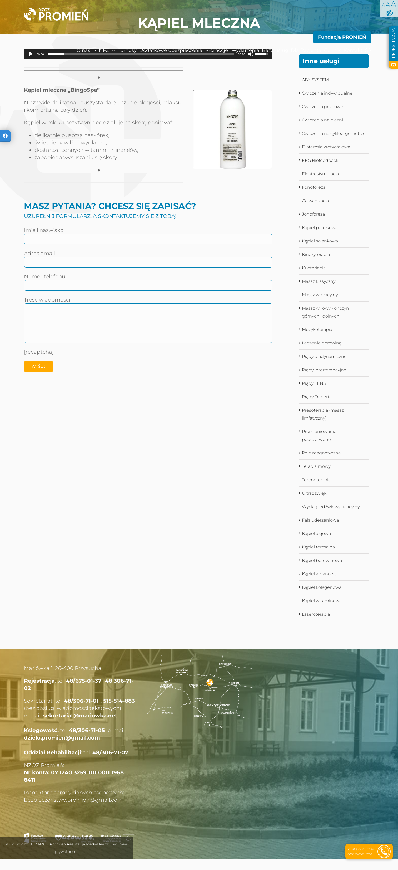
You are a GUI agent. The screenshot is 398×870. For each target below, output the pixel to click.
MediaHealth (97, 844)
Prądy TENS (314, 383)
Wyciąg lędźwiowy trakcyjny (331, 506)
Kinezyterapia (316, 254)
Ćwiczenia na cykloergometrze (334, 133)
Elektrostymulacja (320, 173)
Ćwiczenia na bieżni (322, 120)
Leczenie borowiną (321, 343)
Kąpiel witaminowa (322, 600)
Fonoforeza (313, 187)
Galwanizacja (315, 200)
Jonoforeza (313, 214)
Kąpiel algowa (316, 533)
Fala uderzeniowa (320, 520)
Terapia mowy (316, 466)
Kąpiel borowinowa (322, 560)
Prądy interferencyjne (324, 369)
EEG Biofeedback (320, 160)
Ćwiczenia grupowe (322, 106)
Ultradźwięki (314, 493)
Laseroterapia (316, 614)
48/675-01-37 (83, 681)
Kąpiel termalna (318, 547)
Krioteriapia (314, 267)
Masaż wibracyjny (320, 294)
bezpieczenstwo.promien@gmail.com (73, 800)
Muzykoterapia (317, 329)
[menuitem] (75, 50)
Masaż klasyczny (318, 281)
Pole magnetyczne (321, 452)
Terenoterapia (316, 479)
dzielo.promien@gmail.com (62, 738)
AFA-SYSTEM (315, 79)
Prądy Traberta (317, 396)
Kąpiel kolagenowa (321, 587)
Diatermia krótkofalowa (326, 146)
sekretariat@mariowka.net (80, 715)
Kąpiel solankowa (320, 241)
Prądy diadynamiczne (324, 356)
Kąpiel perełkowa (320, 227)
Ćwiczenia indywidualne (327, 93)
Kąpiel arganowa (319, 573)
